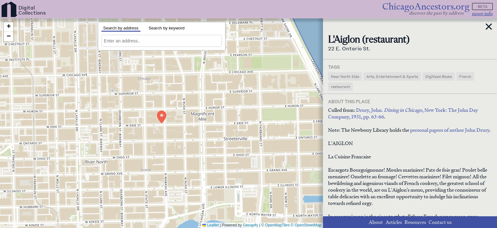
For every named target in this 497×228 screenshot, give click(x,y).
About (376, 222)
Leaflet (210, 225)
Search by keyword (166, 28)
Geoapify (250, 225)
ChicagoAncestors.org (425, 6)
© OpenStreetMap (306, 225)
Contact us (440, 222)
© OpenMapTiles (275, 225)
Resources (415, 222)
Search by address (121, 28)
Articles (393, 222)
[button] (161, 117)
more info (482, 13)
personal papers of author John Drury (449, 130)
